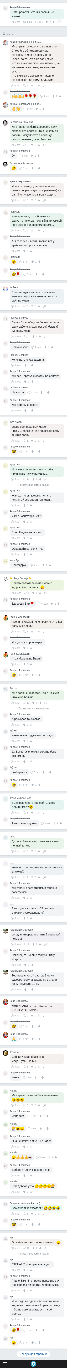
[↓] (53, 22)
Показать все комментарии (33, 485)
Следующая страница (33, 1354)
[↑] (47, 22)
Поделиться (59, 21)
